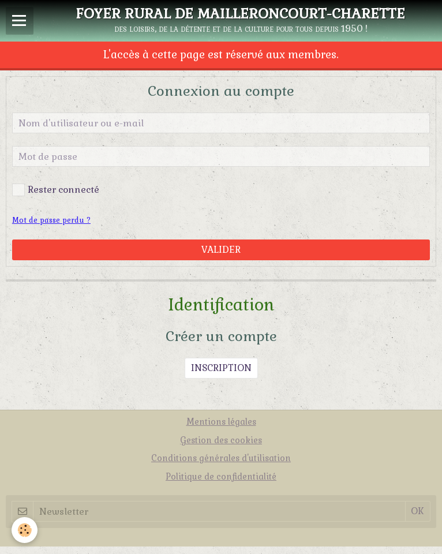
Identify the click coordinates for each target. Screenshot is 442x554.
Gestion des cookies (221, 440)
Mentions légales (221, 422)
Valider (221, 250)
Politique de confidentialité (221, 476)
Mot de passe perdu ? (51, 220)
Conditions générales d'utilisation (221, 458)
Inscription (221, 368)
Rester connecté (55, 190)
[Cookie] (25, 530)
